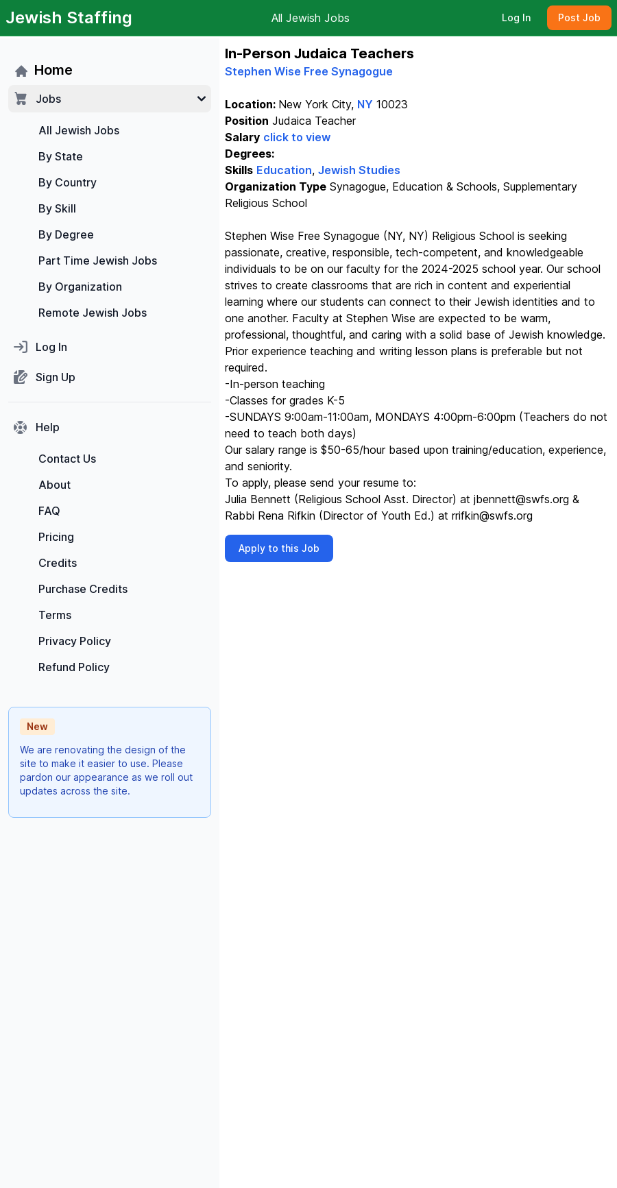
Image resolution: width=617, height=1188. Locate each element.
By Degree (66, 234)
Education (284, 170)
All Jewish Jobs (310, 18)
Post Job (579, 17)
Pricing (56, 537)
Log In (516, 17)
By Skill (57, 208)
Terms (54, 615)
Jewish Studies (359, 170)
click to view (296, 137)
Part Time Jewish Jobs (97, 260)
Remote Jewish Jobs (92, 312)
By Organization (80, 286)
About (54, 485)
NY (365, 104)
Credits (57, 563)
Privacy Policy (74, 641)
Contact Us (67, 458)
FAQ (49, 511)
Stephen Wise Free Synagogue (309, 71)
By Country (67, 182)
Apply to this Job (279, 548)
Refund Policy (74, 667)
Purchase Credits (83, 589)
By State (60, 156)
